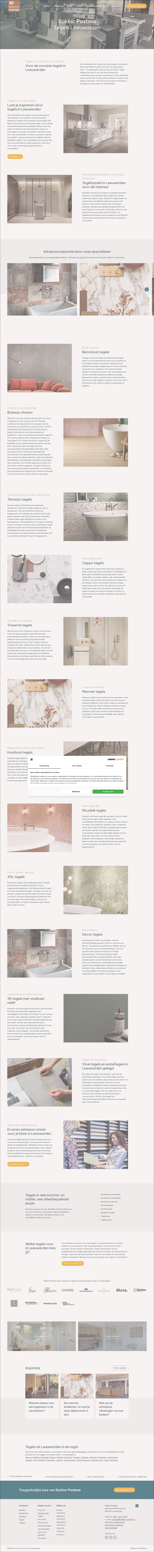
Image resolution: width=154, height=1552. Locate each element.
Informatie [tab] (109, 766)
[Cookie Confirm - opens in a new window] (116, 759)
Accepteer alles (108, 792)
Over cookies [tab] (77, 766)
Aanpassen (76, 792)
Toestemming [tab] (44, 766)
